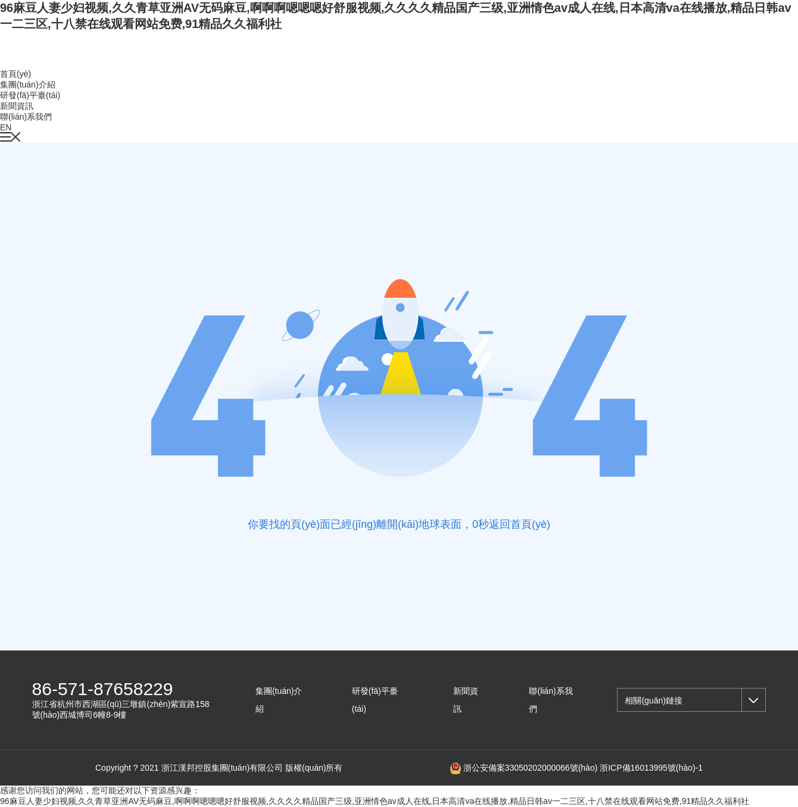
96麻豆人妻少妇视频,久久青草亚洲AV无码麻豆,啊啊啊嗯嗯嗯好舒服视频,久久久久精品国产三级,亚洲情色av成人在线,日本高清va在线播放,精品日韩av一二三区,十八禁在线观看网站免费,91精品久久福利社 (374, 801)
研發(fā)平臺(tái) (30, 95)
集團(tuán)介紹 (27, 84)
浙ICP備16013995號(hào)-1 (651, 767)
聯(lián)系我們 (26, 116)
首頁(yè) (15, 74)
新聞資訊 (16, 106)
